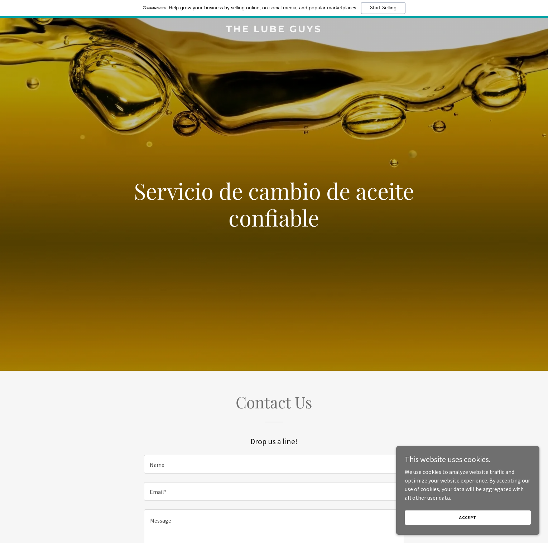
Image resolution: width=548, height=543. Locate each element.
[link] (274, 30)
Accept (467, 517)
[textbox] (274, 464)
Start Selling (383, 7)
